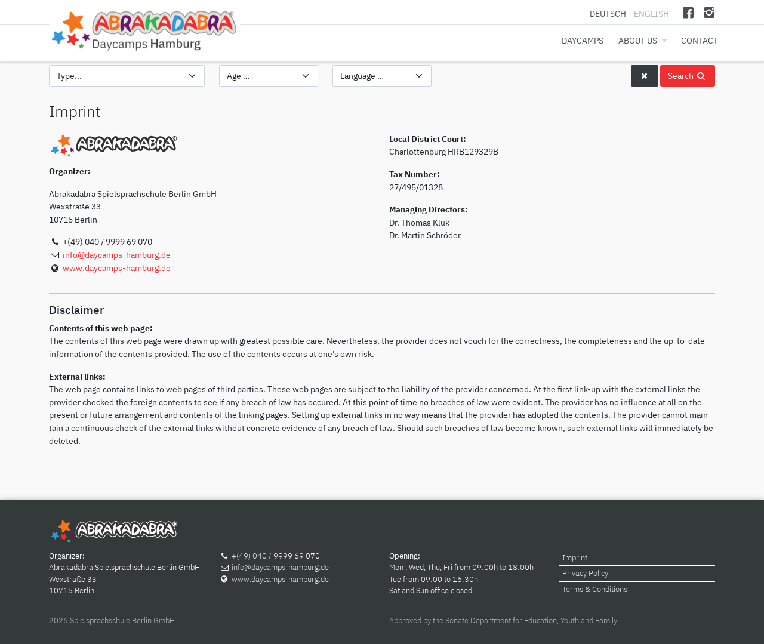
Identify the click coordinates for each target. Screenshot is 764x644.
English (651, 13)
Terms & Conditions (594, 589)
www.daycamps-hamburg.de (117, 267)
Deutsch (609, 13)
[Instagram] (708, 12)
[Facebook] (688, 12)
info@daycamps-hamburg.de (117, 254)
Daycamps (582, 40)
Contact (699, 40)
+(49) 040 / (252, 556)
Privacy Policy (585, 573)
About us (637, 40)
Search (687, 75)
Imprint (574, 558)
